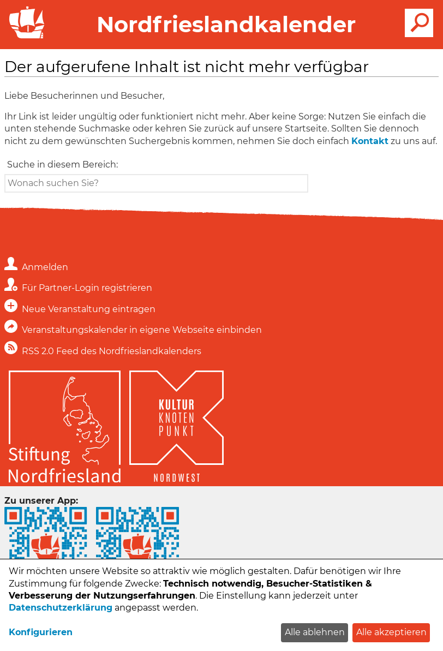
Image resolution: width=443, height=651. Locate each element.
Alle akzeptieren (391, 632)
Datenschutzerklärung (60, 607)
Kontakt (369, 141)
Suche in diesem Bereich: (62, 164)
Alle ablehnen (315, 632)
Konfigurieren (41, 632)
